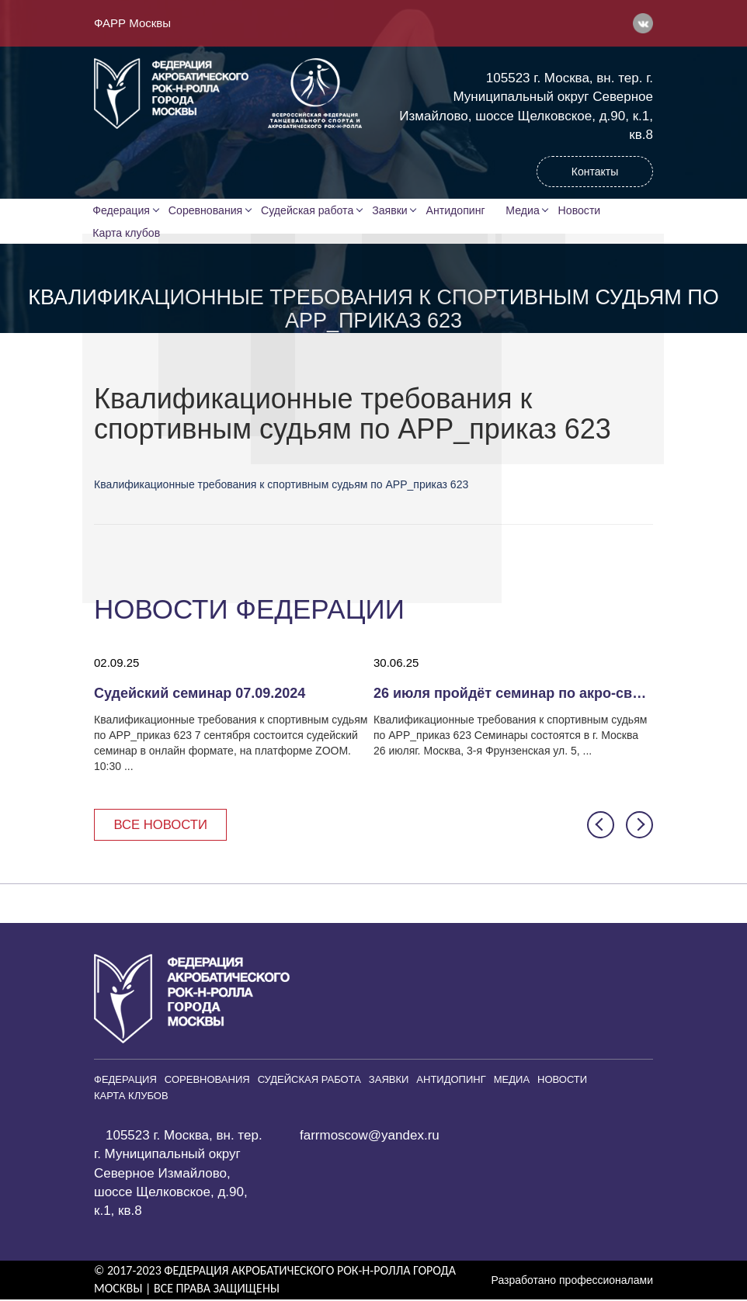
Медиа (527, 210)
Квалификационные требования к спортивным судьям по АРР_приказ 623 (281, 486)
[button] (600, 826)
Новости (585, 210)
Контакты (595, 171)
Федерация (122, 210)
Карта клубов (127, 233)
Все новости (162, 826)
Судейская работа (309, 210)
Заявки (391, 210)
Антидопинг (458, 210)
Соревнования (207, 210)
